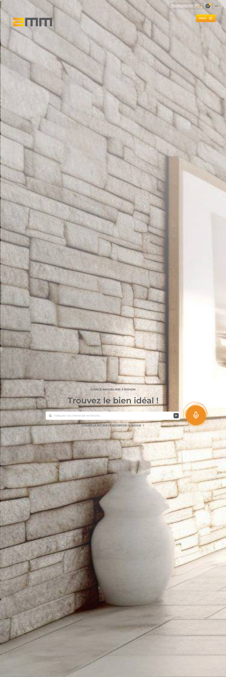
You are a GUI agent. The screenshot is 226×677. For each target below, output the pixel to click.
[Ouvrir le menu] (205, 18)
